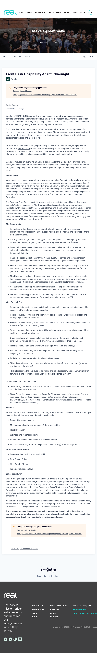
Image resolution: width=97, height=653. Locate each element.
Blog (83, 12)
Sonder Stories (21, 464)
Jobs (75, 12)
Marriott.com (24, 148)
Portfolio (40, 12)
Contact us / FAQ (82, 606)
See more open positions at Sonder (24, 549)
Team (67, 12)
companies (15, 56)
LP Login (54, 617)
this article (42, 194)
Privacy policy (42, 576)
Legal (53, 613)
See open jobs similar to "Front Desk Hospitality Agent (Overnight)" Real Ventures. (45, 95)
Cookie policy (53, 576)
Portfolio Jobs (58, 606)
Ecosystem (55, 12)
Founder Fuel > (81, 609)
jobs (4, 56)
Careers (54, 609)
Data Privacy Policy (18, 459)
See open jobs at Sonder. (22, 91)
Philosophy (25, 12)
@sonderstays (26, 469)
